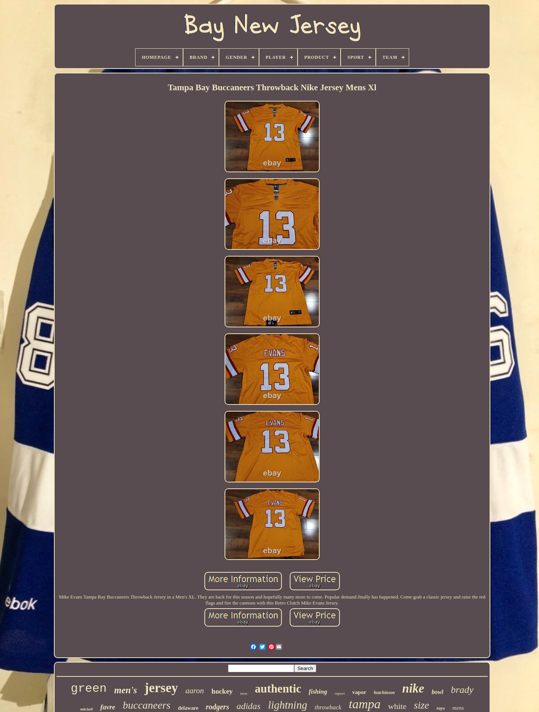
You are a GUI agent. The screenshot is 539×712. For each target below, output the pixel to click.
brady (462, 689)
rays (440, 708)
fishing (318, 691)
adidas (249, 706)
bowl (437, 692)
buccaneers (147, 705)
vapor (359, 692)
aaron (194, 690)
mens (458, 708)
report (340, 693)
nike (413, 688)
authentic (278, 688)
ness (243, 693)
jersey (161, 688)
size (421, 705)
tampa (365, 704)
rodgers (217, 707)
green (89, 689)
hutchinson (384, 692)
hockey (222, 691)
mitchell (86, 709)
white (397, 706)
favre (107, 707)
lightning (287, 705)
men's (125, 690)
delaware (188, 708)
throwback (328, 707)
